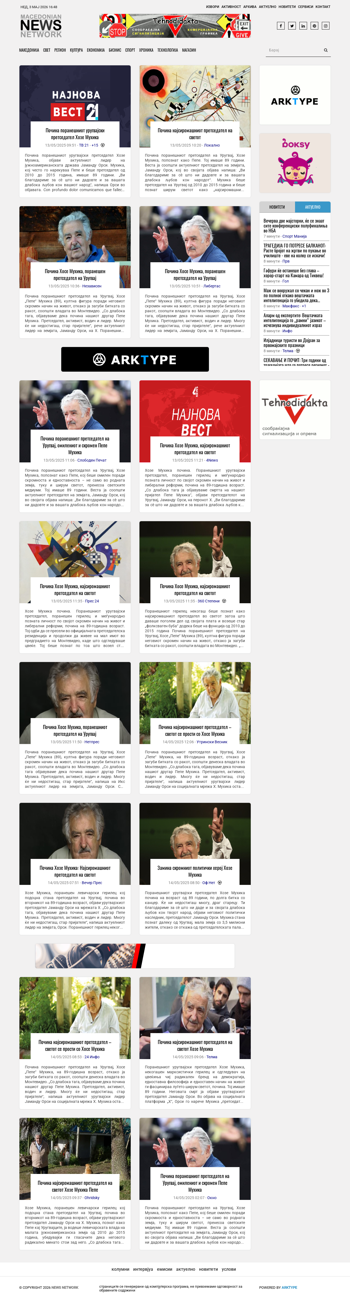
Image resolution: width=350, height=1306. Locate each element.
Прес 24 (92, 601)
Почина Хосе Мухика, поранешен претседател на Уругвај (75, 274)
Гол (285, 281)
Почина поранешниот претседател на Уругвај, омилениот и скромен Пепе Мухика (74, 445)
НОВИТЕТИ (277, 207)
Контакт (323, 7)
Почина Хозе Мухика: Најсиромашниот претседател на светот (75, 871)
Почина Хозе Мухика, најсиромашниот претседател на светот (195, 449)
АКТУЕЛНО (312, 207)
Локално (212, 145)
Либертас (211, 286)
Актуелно (267, 7)
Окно (212, 1198)
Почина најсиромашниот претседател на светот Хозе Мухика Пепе (75, 1186)
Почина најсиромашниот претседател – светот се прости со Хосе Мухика (195, 730)
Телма (211, 1057)
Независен (91, 286)
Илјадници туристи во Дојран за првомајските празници (292, 342)
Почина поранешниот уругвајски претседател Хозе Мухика (75, 134)
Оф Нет (208, 883)
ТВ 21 (84, 145)
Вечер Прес (92, 883)
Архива (249, 7)
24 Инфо (92, 1057)
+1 (304, 306)
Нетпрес (91, 742)
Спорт (130, 50)
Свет (46, 50)
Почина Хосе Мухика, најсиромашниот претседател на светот (195, 589)
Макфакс (290, 306)
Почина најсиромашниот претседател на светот (195, 134)
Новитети (287, 7)
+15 (95, 145)
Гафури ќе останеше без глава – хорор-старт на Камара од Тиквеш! (294, 273)
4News (212, 460)
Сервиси (305, 7)
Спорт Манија (294, 236)
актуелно (185, 1269)
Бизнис (115, 50)
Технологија (168, 50)
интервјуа (143, 1269)
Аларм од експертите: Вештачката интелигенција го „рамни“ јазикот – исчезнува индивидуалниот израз (295, 320)
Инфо (287, 331)
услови (229, 1269)
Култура (76, 50)
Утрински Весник (212, 742)
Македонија (29, 50)
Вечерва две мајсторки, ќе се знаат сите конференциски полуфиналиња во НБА (295, 225)
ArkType (289, 1287)
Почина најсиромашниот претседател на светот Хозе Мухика (195, 1045)
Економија (96, 50)
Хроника (146, 50)
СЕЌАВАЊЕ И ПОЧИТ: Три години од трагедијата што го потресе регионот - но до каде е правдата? (296, 365)
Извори (212, 7)
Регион (60, 50)
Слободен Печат (92, 460)
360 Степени (209, 601)
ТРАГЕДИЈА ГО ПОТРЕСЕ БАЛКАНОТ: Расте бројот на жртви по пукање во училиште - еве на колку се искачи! (295, 250)
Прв (286, 261)
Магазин (189, 50)
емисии (164, 1269)
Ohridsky (92, 1198)
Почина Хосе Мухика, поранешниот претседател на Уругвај (75, 730)
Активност (231, 7)
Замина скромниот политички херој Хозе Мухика (195, 871)
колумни (120, 1269)
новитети (208, 1269)
